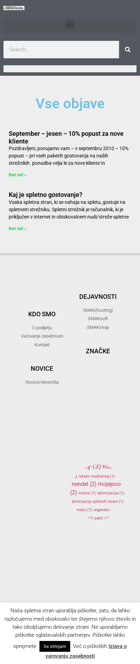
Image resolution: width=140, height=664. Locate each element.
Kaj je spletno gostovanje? (45, 194)
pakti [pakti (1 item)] (102, 518)
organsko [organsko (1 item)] (81, 510)
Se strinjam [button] (55, 646)
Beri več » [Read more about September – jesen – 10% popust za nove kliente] (18, 174)
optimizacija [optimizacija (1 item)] (110, 493)
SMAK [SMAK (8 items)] (91, 566)
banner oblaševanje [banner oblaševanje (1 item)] (90, 381)
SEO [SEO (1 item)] (111, 554)
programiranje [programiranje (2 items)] (91, 542)
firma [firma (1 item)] (86, 414)
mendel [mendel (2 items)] (83, 484)
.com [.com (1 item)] (77, 340)
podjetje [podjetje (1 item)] (107, 526)
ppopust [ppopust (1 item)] (99, 535)
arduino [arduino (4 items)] (97, 370)
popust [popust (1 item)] (79, 535)
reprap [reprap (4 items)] (86, 552)
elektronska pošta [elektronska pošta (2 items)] (96, 397)
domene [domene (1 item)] (88, 389)
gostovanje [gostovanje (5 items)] (97, 424)
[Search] (128, 49)
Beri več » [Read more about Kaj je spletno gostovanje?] (18, 228)
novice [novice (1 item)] (87, 493)
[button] (70, 24)
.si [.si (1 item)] (91, 340)
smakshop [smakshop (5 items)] (95, 598)
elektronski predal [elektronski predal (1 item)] (89, 406)
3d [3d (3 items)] (107, 339)
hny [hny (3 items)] (90, 466)
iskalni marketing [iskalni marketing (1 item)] (97, 476)
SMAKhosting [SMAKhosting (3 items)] (95, 587)
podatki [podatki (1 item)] (85, 526)
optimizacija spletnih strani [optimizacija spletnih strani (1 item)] (97, 501)
